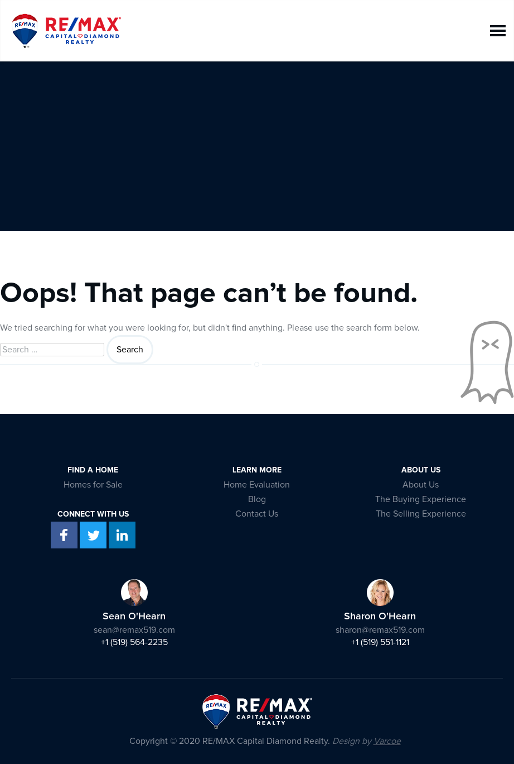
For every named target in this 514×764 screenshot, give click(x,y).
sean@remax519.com (134, 629)
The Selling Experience (421, 513)
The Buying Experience (420, 499)
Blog (257, 499)
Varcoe (387, 741)
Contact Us (256, 513)
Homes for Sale (93, 484)
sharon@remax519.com (380, 629)
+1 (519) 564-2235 (134, 642)
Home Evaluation (257, 484)
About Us (421, 484)
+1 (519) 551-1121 (380, 642)
